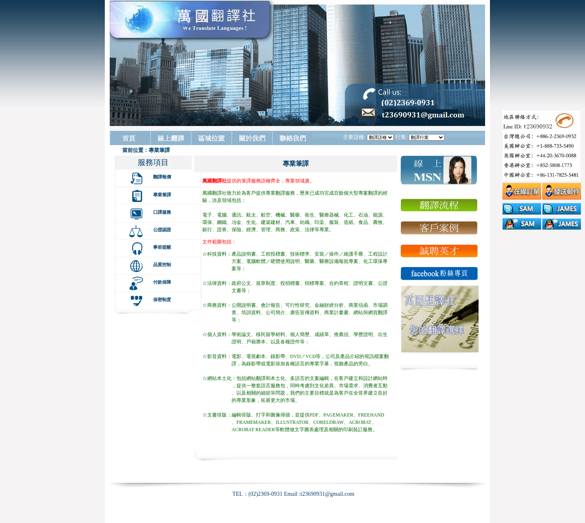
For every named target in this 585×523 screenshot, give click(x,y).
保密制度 (162, 299)
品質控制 (162, 264)
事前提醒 (162, 247)
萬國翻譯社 (214, 181)
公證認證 (162, 229)
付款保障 (162, 282)
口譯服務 (162, 212)
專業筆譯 (162, 194)
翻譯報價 (162, 176)
